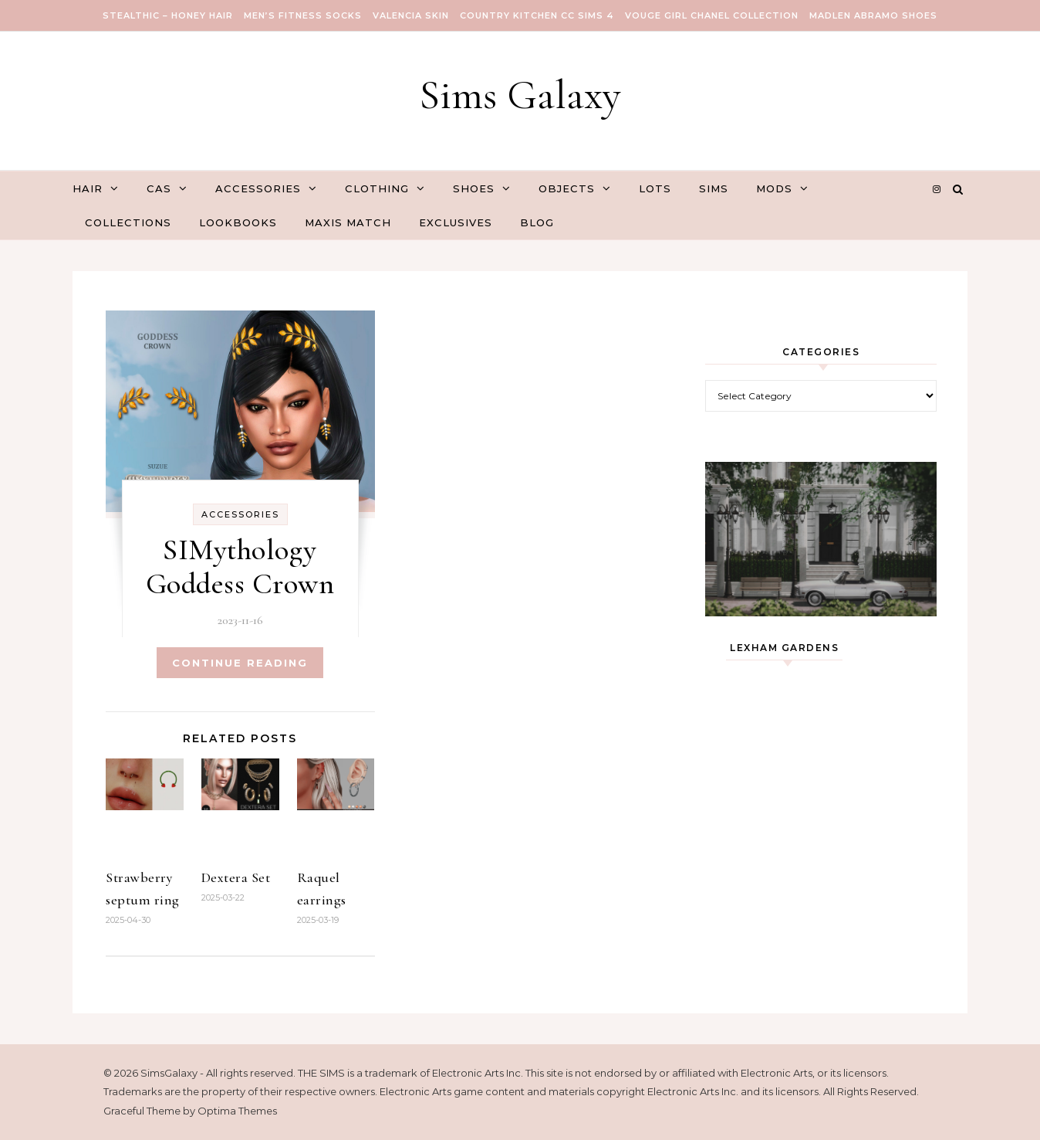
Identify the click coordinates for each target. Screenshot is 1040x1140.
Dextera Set (236, 877)
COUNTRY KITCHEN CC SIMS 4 (537, 15)
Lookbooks (238, 222)
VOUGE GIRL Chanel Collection (712, 15)
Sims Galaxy (520, 95)
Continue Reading (240, 663)
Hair (88, 188)
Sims (713, 188)
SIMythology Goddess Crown (240, 567)
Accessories (258, 188)
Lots (655, 188)
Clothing (377, 188)
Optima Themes (237, 1110)
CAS (159, 188)
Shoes (474, 188)
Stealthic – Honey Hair (168, 15)
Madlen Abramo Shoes (873, 15)
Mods (774, 188)
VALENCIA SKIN (411, 15)
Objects (567, 188)
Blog (537, 222)
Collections (128, 222)
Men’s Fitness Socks (303, 15)
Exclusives (455, 222)
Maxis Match (348, 222)
